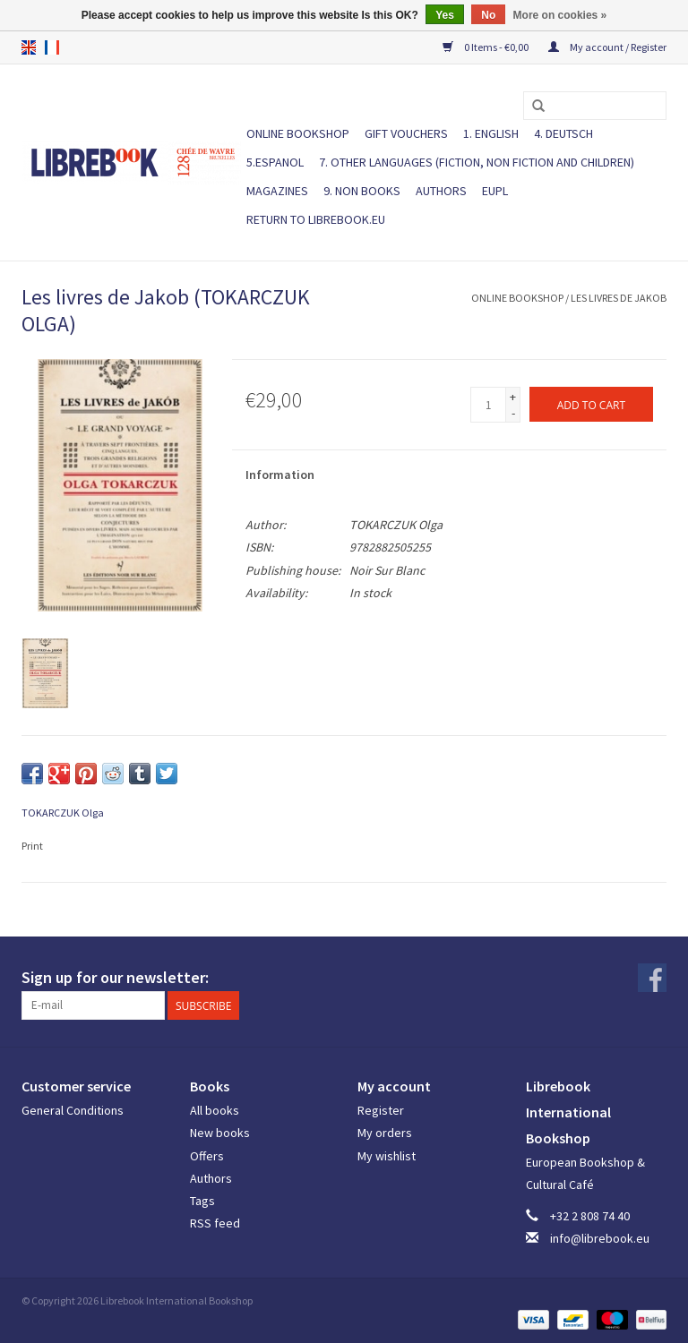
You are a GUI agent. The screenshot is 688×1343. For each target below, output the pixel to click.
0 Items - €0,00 (486, 47)
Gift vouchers (406, 133)
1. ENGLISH (491, 133)
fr (52, 47)
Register (380, 1110)
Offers (207, 1156)
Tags (202, 1201)
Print (32, 845)
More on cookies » (560, 15)
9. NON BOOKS (361, 191)
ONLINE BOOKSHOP (297, 133)
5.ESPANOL (275, 162)
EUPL (495, 191)
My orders (384, 1133)
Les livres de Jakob (618, 297)
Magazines (277, 191)
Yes (444, 15)
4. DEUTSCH (563, 133)
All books (214, 1110)
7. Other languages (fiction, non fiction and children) (476, 162)
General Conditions (73, 1110)
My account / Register (607, 47)
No (488, 15)
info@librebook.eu (599, 1238)
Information (279, 474)
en (29, 47)
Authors (441, 191)
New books (220, 1133)
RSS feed (215, 1223)
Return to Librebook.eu (315, 219)
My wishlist (386, 1156)
